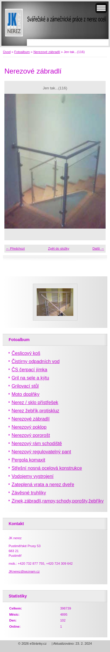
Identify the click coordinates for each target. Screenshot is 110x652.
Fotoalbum (22, 52)
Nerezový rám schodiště (36, 443)
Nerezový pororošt (30, 435)
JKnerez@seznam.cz (24, 571)
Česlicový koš (25, 353)
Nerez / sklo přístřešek (34, 402)
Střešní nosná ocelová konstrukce (46, 468)
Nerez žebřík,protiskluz (35, 410)
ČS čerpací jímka (29, 369)
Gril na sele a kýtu (30, 377)
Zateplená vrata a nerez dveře (42, 484)
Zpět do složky (58, 248)
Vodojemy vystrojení (32, 476)
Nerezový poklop (28, 427)
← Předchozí (15, 248)
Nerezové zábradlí (46, 52)
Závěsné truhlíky (28, 492)
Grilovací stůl (24, 386)
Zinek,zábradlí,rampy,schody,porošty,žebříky (57, 500)
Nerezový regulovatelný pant (41, 451)
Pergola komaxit (28, 459)
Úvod (7, 52)
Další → (98, 248)
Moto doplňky (25, 394)
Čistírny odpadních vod (35, 361)
